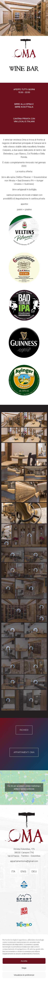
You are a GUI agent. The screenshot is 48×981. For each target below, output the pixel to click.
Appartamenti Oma (24, 765)
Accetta (24, 961)
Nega (24, 968)
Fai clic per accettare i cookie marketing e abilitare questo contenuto (24, 800)
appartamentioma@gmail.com (24, 874)
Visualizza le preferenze (24, 975)
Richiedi (24, 743)
